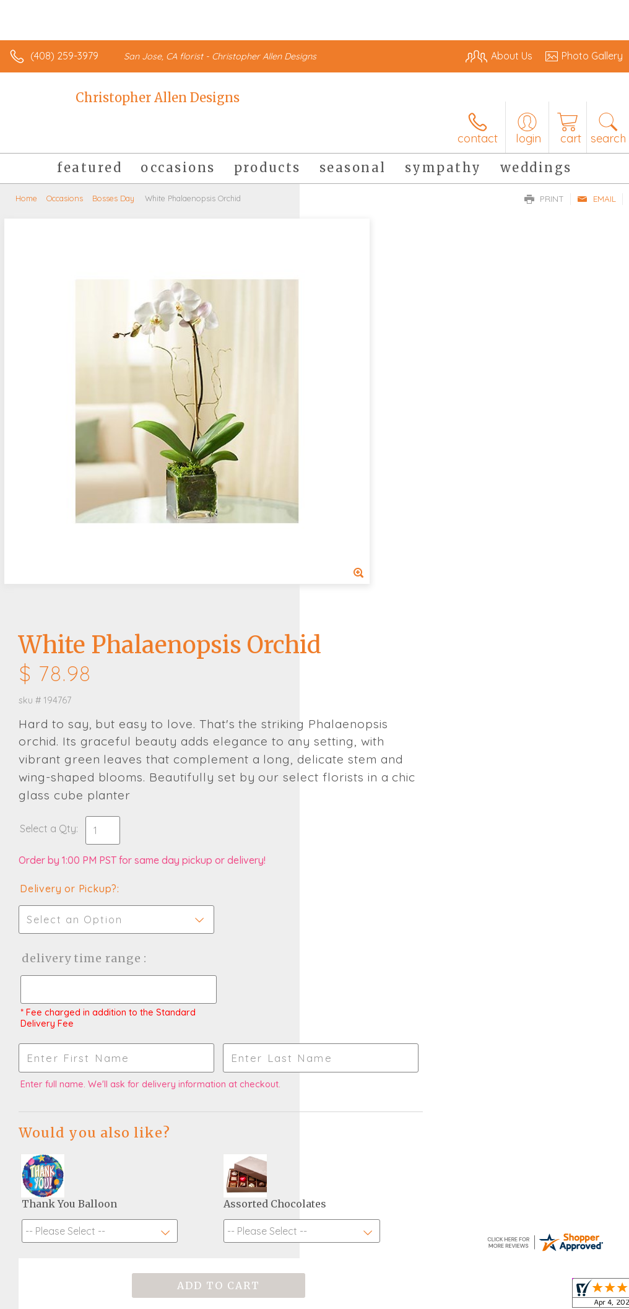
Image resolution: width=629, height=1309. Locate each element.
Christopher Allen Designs (158, 97)
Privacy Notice (412, 1272)
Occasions (64, 198)
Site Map (577, 1272)
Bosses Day (113, 198)
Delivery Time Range (380, 561)
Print (544, 198)
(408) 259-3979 (64, 56)
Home (26, 198)
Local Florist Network (501, 1272)
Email (596, 198)
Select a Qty (347, 431)
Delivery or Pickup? (368, 491)
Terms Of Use (339, 1272)
